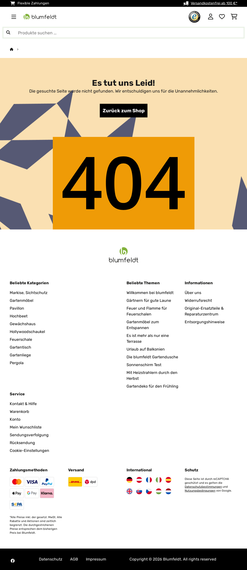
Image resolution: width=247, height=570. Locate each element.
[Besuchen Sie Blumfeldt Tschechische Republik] (149, 491)
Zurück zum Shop (124, 111)
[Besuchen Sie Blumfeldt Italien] (159, 480)
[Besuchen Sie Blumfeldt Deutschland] (129, 480)
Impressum (96, 559)
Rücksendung (22, 442)
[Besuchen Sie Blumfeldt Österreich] (139, 480)
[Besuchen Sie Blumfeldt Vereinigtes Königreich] (129, 491)
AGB (74, 559)
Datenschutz (50, 559)
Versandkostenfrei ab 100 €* (214, 3)
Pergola (17, 363)
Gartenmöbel (21, 300)
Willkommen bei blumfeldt (150, 292)
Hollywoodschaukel (27, 331)
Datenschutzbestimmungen (203, 486)
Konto (15, 419)
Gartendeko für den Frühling (152, 386)
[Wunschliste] (222, 16)
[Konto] (210, 16)
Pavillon (17, 308)
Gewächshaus (23, 324)
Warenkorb (19, 411)
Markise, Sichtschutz (28, 292)
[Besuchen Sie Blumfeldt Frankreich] (149, 480)
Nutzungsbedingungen (200, 490)
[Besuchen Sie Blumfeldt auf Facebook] (13, 560)
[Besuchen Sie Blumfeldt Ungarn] (159, 491)
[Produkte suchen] (123, 32)
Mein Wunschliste (26, 427)
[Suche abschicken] (8, 33)
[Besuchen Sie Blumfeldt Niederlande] (168, 491)
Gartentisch (20, 347)
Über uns (193, 292)
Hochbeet (18, 316)
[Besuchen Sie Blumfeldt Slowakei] (139, 491)
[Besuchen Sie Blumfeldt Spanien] (168, 480)
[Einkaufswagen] (234, 16)
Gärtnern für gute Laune (149, 300)
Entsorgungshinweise (205, 322)
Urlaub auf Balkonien (146, 349)
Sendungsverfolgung (29, 435)
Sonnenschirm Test (144, 364)
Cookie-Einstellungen (29, 450)
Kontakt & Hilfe (23, 403)
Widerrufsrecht (198, 300)
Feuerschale (21, 339)
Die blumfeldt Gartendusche (152, 357)
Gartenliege (20, 355)
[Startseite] (16, 49)
